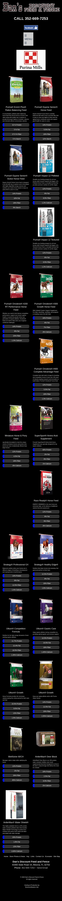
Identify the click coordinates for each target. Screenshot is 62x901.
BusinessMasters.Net (31, 887)
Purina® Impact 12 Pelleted (46, 160)
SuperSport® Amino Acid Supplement (46, 421)
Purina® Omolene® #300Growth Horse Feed (46, 290)
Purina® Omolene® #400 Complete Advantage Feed (46, 355)
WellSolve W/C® (16, 741)
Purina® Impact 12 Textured (46, 224)
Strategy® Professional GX (15, 549)
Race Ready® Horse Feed (46, 485)
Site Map (56, 856)
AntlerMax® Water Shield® (15, 807)
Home (6, 856)
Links (32, 856)
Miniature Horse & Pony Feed (16, 421)
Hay (27, 856)
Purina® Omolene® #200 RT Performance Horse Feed (16, 291)
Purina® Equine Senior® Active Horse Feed (15, 162)
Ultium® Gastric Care (46, 613)
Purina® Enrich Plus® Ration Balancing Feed (15, 93)
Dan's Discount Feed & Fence (34, 877)
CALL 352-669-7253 (31, 18)
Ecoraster (48, 856)
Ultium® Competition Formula (16, 614)
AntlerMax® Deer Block (46, 741)
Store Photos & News (17, 856)
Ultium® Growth (16, 677)
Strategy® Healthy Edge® (46, 549)
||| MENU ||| (28, 39)
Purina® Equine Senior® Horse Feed (46, 93)
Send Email (42, 868)
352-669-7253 (28, 868)
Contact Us (40, 856)
